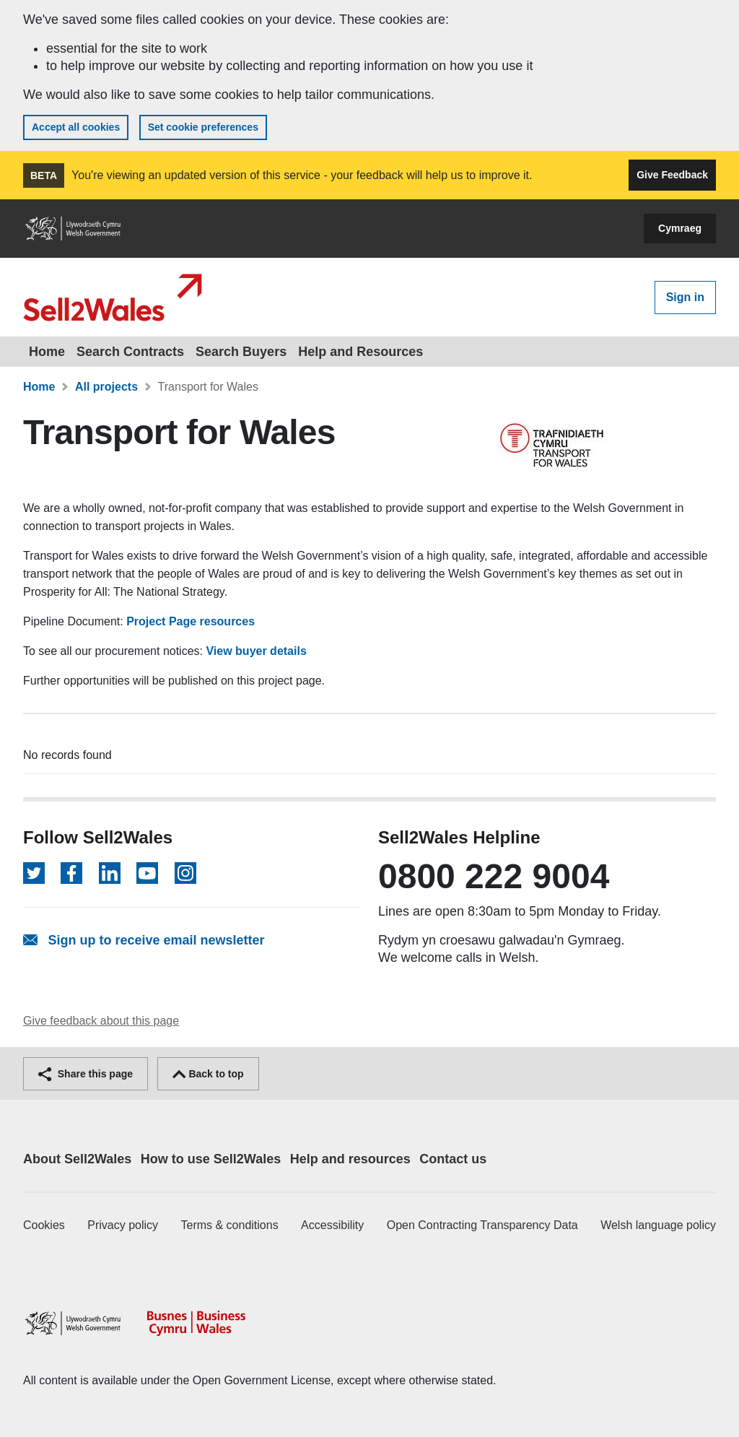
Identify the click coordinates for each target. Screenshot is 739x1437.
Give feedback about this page (101, 1021)
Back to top (208, 1073)
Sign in (685, 297)
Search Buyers (241, 351)
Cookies (44, 1225)
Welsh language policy (658, 1225)
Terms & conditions (230, 1225)
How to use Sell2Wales (211, 1159)
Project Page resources (190, 621)
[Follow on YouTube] (147, 873)
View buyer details (256, 651)
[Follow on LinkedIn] (110, 873)
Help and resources (350, 1159)
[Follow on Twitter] (34, 873)
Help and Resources (360, 351)
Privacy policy (122, 1225)
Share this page (85, 1073)
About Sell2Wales (77, 1159)
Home (47, 351)
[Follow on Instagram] (185, 873)
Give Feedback (672, 175)
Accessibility (332, 1225)
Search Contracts (130, 351)
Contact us (452, 1159)
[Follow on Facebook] (71, 873)
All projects (106, 387)
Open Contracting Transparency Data (482, 1225)
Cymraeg (679, 228)
